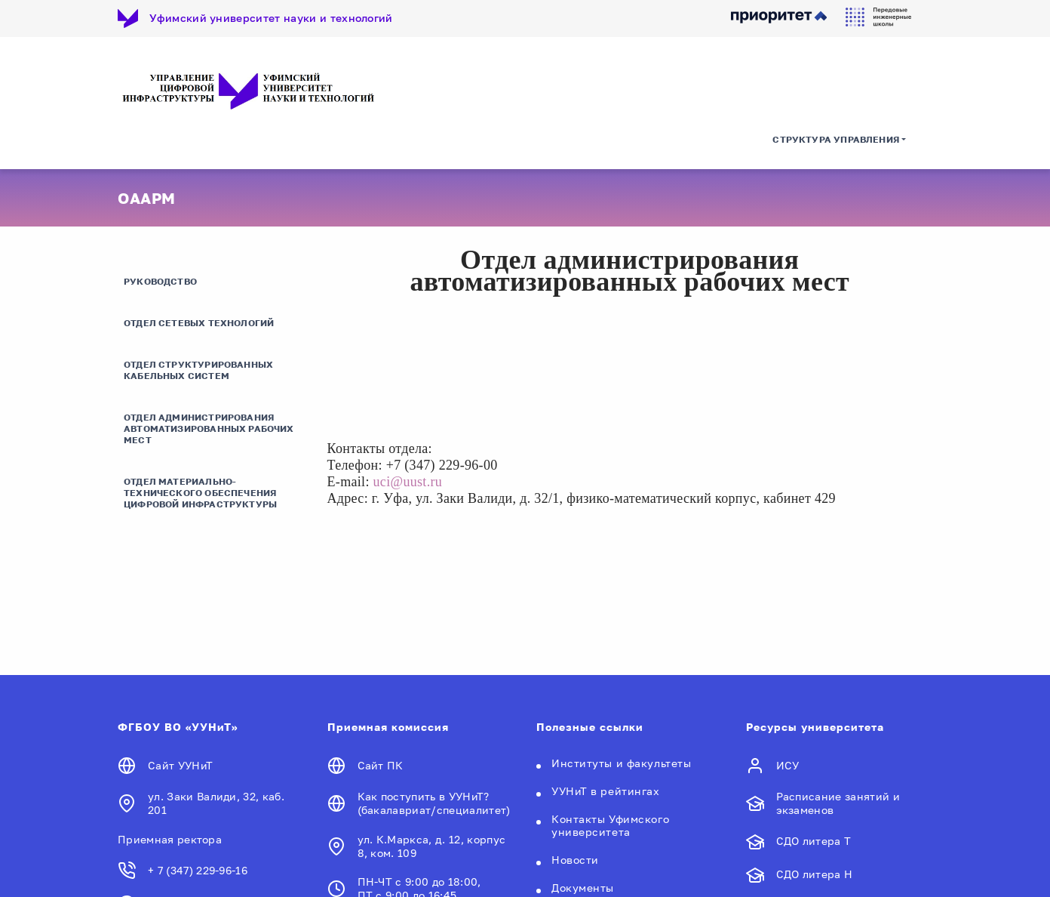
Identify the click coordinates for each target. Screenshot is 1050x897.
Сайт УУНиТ (180, 765)
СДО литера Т (814, 840)
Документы (582, 887)
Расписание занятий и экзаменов (838, 803)
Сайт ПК (381, 765)
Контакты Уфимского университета (610, 825)
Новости (575, 859)
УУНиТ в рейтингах (605, 790)
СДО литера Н (814, 874)
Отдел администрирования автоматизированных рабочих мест (209, 428)
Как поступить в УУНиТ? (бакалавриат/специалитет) (434, 803)
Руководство (160, 281)
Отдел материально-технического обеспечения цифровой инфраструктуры (200, 493)
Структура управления (835, 139)
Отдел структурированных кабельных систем (198, 370)
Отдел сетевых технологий (199, 322)
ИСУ (788, 765)
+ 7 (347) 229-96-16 (197, 870)
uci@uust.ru (408, 481)
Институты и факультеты (621, 763)
